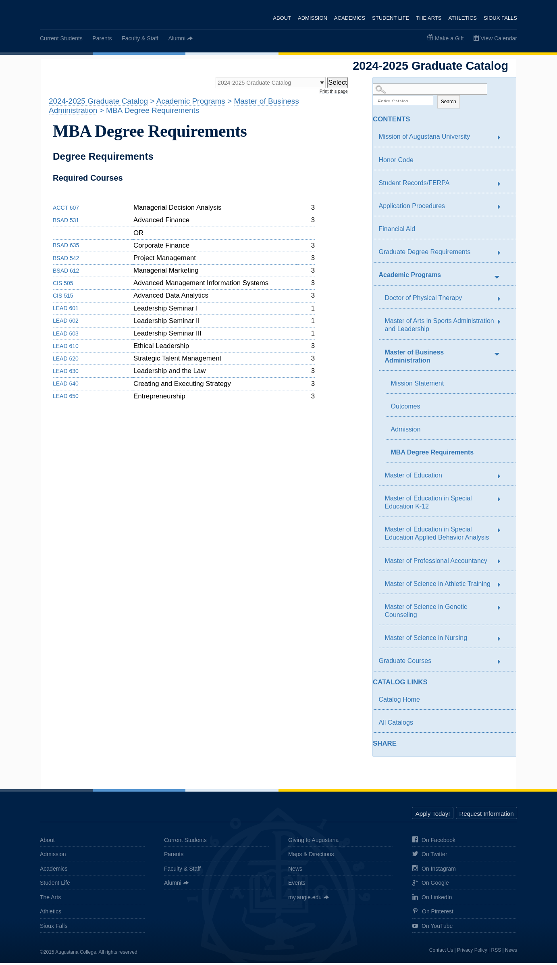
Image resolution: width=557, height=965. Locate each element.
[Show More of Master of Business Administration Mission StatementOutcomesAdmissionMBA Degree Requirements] (497, 355)
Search (448, 103)
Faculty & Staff (140, 38)
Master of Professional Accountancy (436, 562)
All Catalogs (396, 724)
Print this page (334, 93)
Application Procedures (412, 207)
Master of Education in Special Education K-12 (428, 504)
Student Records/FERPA (414, 184)
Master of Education (413, 477)
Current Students (61, 38)
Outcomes (405, 408)
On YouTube (432, 928)
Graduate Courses (405, 663)
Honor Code (396, 161)
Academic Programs (410, 277)
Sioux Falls (500, 18)
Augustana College (81, 16)
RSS (496, 952)
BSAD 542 (66, 260)
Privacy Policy (472, 952)
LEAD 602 (66, 323)
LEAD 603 (66, 335)
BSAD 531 (66, 222)
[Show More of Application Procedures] (503, 209)
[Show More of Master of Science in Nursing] (503, 641)
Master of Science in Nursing (426, 639)
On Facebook (433, 842)
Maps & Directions (311, 856)
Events (297, 885)
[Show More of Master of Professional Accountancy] (503, 563)
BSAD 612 (66, 272)
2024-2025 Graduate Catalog (98, 103)
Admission (311, 18)
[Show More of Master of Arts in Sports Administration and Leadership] (503, 324)
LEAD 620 (66, 360)
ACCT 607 (66, 209)
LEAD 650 (66, 398)
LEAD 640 (66, 386)
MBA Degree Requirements (432, 454)
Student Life (389, 18)
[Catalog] (260, 84)
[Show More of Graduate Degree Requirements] (503, 255)
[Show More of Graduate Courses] (503, 664)
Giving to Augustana (313, 842)
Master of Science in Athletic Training (437, 585)
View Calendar (498, 38)
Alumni (176, 38)
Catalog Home (399, 701)
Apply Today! (433, 815)
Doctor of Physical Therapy (423, 300)
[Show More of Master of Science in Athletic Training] (503, 587)
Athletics (462, 18)
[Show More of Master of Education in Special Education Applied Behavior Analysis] (503, 532)
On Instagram (434, 871)
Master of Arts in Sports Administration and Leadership (439, 327)
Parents (102, 38)
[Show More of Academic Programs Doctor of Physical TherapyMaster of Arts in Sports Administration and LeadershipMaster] (497, 278)
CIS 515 (63, 298)
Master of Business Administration (414, 358)
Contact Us (441, 952)
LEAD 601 (66, 310)
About (280, 18)
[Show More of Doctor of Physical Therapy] (503, 301)
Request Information (486, 815)
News (295, 870)
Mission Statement (417, 385)
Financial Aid (397, 230)
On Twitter (429, 857)
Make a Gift (449, 38)
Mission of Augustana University (424, 138)
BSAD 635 (66, 247)
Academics (348, 18)
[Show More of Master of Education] (503, 478)
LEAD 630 (66, 373)
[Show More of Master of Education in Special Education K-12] (503, 501)
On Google (430, 886)
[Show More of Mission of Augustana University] (503, 140)
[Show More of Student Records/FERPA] (503, 186)
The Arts (428, 18)
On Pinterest (432, 914)
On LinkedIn (432, 899)
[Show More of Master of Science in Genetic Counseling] (503, 610)
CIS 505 (63, 285)
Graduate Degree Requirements (425, 254)
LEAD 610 (66, 348)
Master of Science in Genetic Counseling (426, 612)
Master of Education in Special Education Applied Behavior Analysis (437, 535)
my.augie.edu (305, 899)
